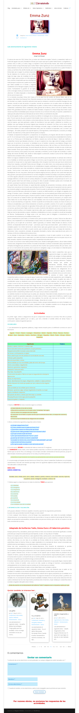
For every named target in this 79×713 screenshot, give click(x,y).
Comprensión (12, 615)
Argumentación (58, 620)
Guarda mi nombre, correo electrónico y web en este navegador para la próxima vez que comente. (37, 688)
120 (61, 646)
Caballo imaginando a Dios (61, 614)
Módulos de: (26, 8)
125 (63, 646)
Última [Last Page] (69, 646)
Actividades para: (16, 8)
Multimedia (48, 8)
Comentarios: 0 (23, 37)
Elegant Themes (19, 710)
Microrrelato (19, 615)
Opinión (11, 617)
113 (57, 646)
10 (41, 646)
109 (45, 646)
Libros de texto (58, 8)
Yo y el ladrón (36, 616)
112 (54, 646)
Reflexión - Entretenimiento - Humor (40, 35)
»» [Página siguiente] (66, 646)
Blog (9, 8)
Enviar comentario (39, 692)
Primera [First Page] (34, 646)
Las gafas (12, 611)
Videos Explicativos (37, 8)
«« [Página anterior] (37, 646)
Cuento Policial (28, 35)
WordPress (37, 710)
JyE (11, 613)
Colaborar (65, 8)
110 (48, 646)
